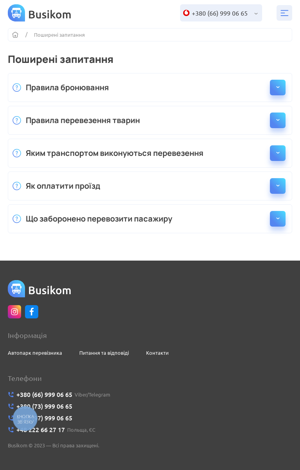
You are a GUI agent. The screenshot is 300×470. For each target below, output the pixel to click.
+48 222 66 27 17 (40, 429)
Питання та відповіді (104, 353)
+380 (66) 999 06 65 (220, 13)
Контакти (157, 353)
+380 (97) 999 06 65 (44, 418)
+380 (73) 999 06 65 (44, 406)
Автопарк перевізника (35, 353)
